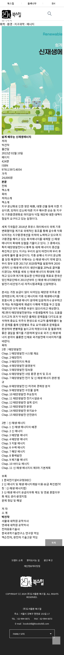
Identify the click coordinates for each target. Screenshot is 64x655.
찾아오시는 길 (33, 560)
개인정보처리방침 (32, 566)
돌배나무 (32, 3)
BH (53, 3)
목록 (54, 542)
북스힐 (10, 3)
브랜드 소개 (17, 560)
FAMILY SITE (19, 633)
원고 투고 (48, 560)
